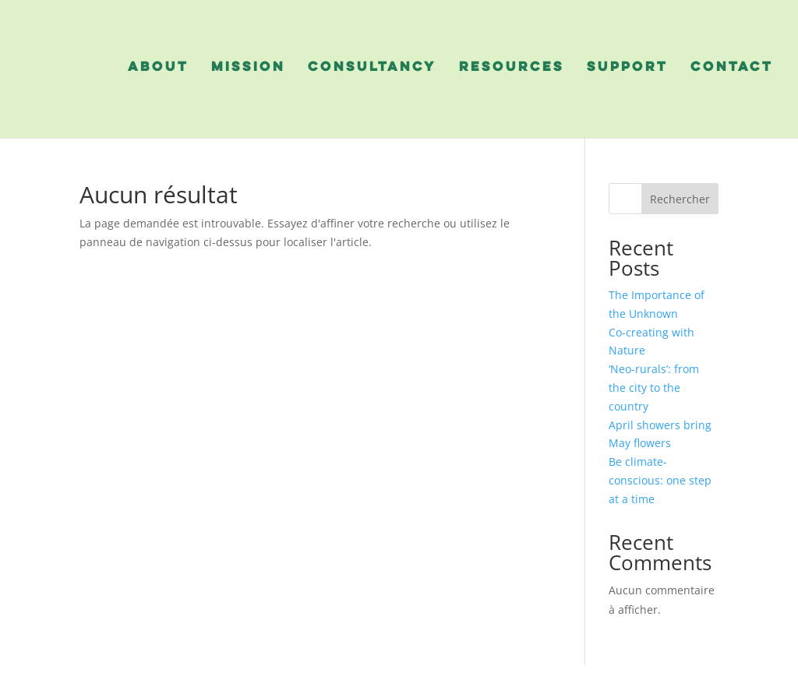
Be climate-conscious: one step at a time (660, 480)
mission (248, 67)
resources (511, 67)
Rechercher (680, 199)
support (627, 67)
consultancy (372, 67)
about (158, 67)
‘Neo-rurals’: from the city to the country (654, 387)
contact (731, 67)
